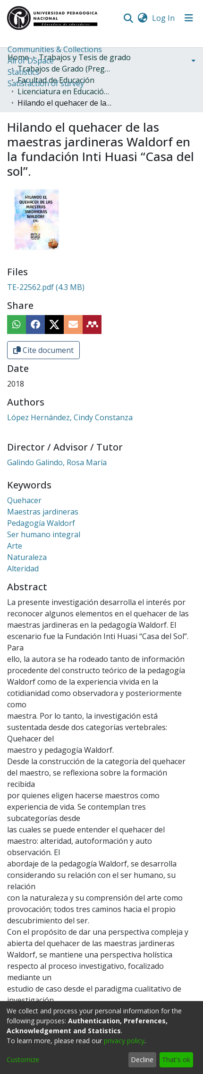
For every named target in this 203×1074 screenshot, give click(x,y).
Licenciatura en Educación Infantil (64, 91)
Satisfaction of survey (46, 83)
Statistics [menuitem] (23, 72)
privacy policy (124, 1040)
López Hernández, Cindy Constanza (70, 417)
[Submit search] (128, 18)
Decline (142, 1059)
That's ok (176, 1059)
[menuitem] (142, 18)
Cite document (43, 350)
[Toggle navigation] (189, 18)
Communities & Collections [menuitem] (55, 49)
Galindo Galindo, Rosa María (57, 462)
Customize (23, 1059)
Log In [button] (164, 18)
